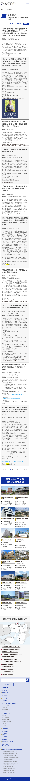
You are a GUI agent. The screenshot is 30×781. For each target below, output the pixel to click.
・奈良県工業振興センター (8, 767)
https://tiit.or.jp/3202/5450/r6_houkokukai (12, 55)
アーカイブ (5, 737)
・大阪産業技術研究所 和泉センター (10, 761)
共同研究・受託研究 (6, 721)
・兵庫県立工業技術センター (9, 765)
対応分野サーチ (6, 690)
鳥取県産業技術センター (9, 672)
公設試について (6, 713)
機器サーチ (5, 693)
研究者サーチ (6, 695)
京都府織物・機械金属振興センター (12, 654)
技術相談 (4, 701)
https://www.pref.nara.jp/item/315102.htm (13, 98)
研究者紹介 (5, 731)
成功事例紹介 (6, 729)
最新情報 (4, 734)
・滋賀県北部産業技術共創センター (10, 754)
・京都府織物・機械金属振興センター (11, 757)
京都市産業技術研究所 (8, 657)
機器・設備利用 (5, 717)
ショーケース (6, 687)
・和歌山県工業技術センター (9, 768)
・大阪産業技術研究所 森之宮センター (11, 763)
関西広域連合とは (6, 709)
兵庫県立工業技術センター (9, 664)
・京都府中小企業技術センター (9, 755)
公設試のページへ (6, 505)
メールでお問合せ (6, 503)
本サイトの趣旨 (5, 706)
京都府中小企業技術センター (10, 652)
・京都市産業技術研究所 (8, 759)
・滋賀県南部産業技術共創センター (10, 752)
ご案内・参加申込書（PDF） (9, 360)
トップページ (7, 684)
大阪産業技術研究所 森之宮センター (12, 662)
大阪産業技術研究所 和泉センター (11, 659)
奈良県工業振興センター (9, 667)
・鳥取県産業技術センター (8, 770)
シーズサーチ (6, 698)
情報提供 (4, 725)
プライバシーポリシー (8, 742)
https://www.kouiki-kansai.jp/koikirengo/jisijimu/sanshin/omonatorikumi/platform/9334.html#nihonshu (15, 145)
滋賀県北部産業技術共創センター (11, 649)
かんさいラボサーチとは (9, 703)
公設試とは (4, 708)
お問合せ (7, 745)
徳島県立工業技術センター (9, 674)
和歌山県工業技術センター (9, 669)
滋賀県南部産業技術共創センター (11, 647)
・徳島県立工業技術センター (9, 772)
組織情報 (4, 739)
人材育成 (4, 723)
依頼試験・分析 (5, 719)
